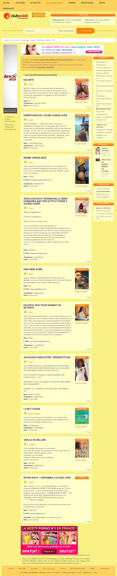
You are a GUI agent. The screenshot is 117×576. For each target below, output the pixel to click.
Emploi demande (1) (104, 70)
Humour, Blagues (102, 197)
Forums (71, 3)
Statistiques (87, 572)
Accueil (6, 3)
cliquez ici (55, 62)
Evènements (104, 568)
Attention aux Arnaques (101, 136)
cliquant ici (77, 563)
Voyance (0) (101, 120)
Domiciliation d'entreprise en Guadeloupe (10, 127)
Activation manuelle (104, 132)
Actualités (35, 3)
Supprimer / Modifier (104, 130)
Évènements (8, 9)
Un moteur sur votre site (103, 217)
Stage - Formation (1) (104, 117)
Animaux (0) (101, 65)
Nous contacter (54, 572)
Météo (102, 3)
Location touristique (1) (104, 92)
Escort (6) (100, 112)
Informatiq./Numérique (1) (104, 86)
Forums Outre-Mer (103, 189)
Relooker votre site (103, 211)
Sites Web (20, 3)
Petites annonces (54, 3)
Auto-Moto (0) (102, 62)
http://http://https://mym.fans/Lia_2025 (46, 517)
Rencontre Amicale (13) (103, 100)
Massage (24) (101, 114)
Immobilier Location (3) (104, 77)
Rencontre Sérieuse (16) (104, 105)
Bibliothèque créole (78, 568)
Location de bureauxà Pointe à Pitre (10, 119)
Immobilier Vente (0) (104, 81)
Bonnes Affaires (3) (103, 68)
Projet (79, 572)
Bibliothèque (87, 3)
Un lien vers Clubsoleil (104, 213)
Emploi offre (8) (102, 73)
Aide (95, 572)
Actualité (34, 568)
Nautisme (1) (101, 96)
